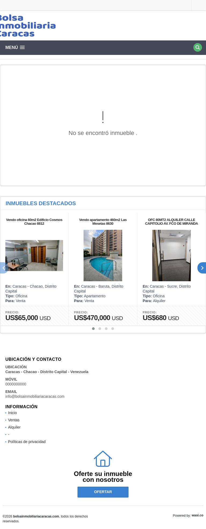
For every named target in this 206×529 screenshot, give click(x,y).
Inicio (12, 413)
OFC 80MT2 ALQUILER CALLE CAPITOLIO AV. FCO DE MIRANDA (171, 222)
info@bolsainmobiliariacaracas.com (34, 396)
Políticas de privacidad (27, 442)
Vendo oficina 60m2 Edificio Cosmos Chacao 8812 (34, 222)
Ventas (14, 420)
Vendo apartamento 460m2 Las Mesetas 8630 (103, 222)
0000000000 (15, 384)
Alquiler (14, 427)
